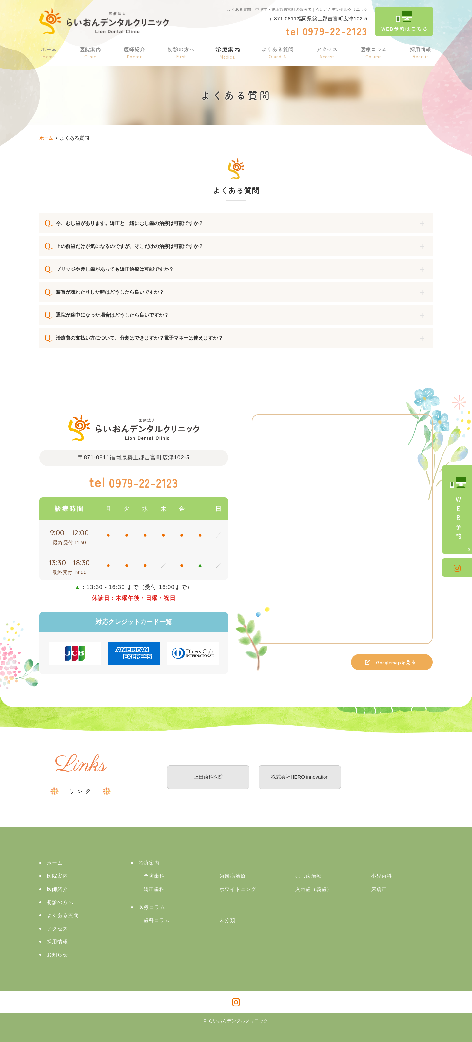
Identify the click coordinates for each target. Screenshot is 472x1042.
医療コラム (373, 51)
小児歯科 (381, 876)
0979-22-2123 (134, 481)
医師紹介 (133, 51)
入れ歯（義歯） (313, 889)
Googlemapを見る (390, 664)
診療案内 (226, 51)
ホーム (48, 51)
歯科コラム (157, 920)
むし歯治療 (308, 876)
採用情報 (420, 51)
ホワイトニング (237, 889)
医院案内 (89, 51)
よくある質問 (276, 51)
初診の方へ (179, 51)
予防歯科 (154, 876)
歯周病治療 (232, 876)
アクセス (326, 51)
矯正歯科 (154, 889)
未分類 (227, 920)
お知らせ (57, 954)
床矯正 (379, 889)
